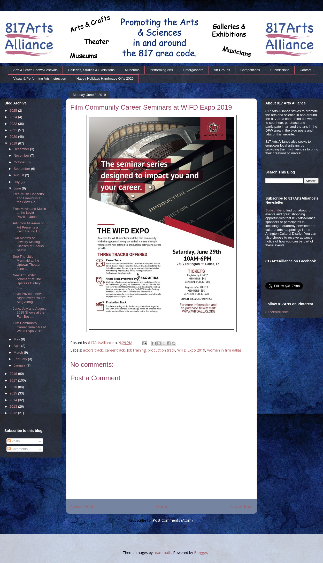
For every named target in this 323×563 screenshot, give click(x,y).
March (19, 352)
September (22, 169)
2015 (14, 393)
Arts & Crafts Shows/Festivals (35, 70)
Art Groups (222, 70)
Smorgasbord (193, 70)
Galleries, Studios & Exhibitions (91, 70)
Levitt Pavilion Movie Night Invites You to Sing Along (29, 298)
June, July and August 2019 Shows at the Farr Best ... (29, 312)
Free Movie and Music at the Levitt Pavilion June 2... (29, 213)
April (17, 346)
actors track (93, 350)
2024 (14, 117)
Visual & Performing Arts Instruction (39, 78)
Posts (13, 441)
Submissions (279, 70)
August (19, 175)
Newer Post (81, 506)
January (20, 365)
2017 (14, 380)
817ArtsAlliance (101, 342)
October (20, 162)
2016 (14, 387)
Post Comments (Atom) (173, 520)
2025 (14, 110)
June (18, 188)
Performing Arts (161, 70)
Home (162, 506)
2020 (14, 137)
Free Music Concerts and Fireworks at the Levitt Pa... (28, 198)
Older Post (242, 506)
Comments (17, 449)
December (22, 149)
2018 (14, 374)
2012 (14, 413)
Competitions (250, 70)
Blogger (200, 552)
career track (115, 350)
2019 (14, 143)
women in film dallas (224, 350)
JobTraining (136, 350)
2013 (14, 406)
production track (161, 350)
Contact (305, 70)
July (17, 182)
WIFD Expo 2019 (191, 350)
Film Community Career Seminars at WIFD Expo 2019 (29, 327)
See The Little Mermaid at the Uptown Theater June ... (26, 263)
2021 (14, 130)
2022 (14, 124)
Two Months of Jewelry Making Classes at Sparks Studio (28, 244)
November (22, 155)
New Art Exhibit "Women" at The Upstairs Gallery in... (27, 281)
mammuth (162, 552)
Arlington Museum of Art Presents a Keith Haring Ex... (28, 227)
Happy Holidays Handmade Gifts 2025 (105, 78)
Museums (132, 70)
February (21, 359)
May (17, 339)
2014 (14, 400)
